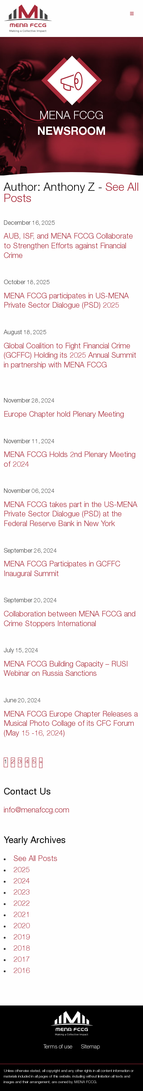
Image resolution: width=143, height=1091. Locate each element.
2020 (21, 926)
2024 (21, 882)
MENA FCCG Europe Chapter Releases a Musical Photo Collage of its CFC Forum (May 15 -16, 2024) (71, 724)
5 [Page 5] (34, 762)
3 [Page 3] (20, 762)
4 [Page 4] (27, 762)
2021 (21, 915)
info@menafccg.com (36, 811)
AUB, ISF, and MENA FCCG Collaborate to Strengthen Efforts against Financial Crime (68, 246)
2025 (21, 870)
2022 (21, 904)
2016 (21, 971)
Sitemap (90, 1047)
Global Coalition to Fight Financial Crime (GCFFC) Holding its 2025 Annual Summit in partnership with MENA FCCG (70, 356)
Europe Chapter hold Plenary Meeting (64, 415)
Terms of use (58, 1047)
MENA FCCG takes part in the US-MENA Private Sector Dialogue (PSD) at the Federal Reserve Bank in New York (70, 515)
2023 (21, 893)
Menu (131, 13)
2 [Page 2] (13, 762)
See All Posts (35, 859)
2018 (21, 949)
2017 (21, 960)
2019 (21, 938)
